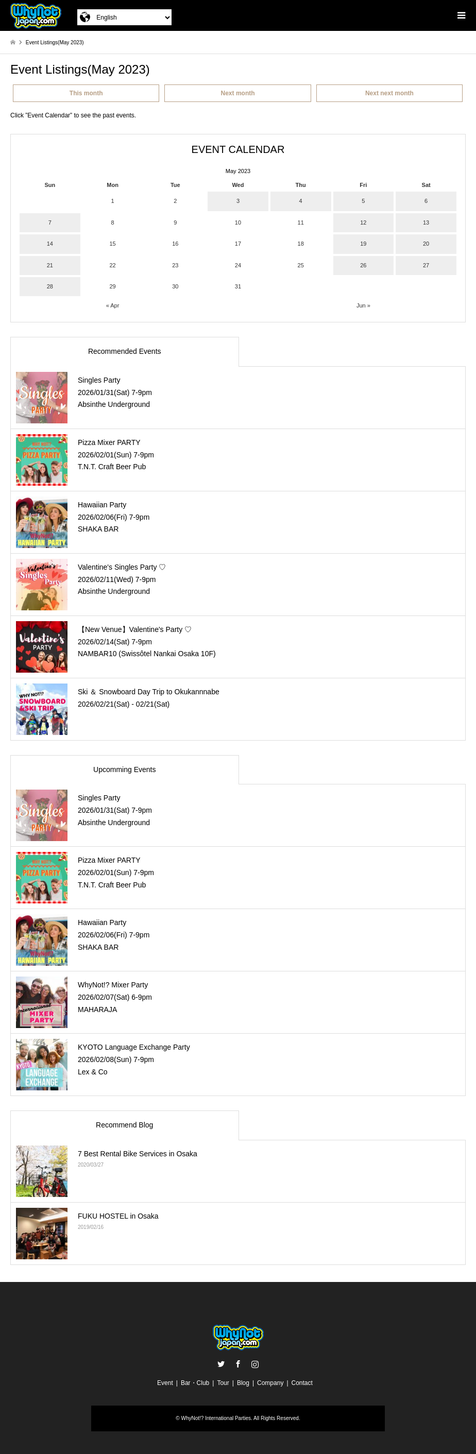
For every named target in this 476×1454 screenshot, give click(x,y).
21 (50, 265)
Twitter (221, 1363)
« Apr (113, 305)
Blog (243, 1383)
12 (363, 222)
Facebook (238, 1363)
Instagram (255, 1363)
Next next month (389, 93)
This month (86, 93)
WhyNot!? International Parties (216, 1418)
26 (363, 265)
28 (50, 286)
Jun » (363, 305)
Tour (223, 1383)
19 (363, 244)
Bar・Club (195, 1383)
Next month (238, 93)
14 (50, 244)
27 (426, 265)
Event (165, 1383)
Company (270, 1383)
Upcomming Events (124, 769)
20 (426, 244)
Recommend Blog (124, 1125)
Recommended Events (124, 351)
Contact (302, 1383)
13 (426, 222)
